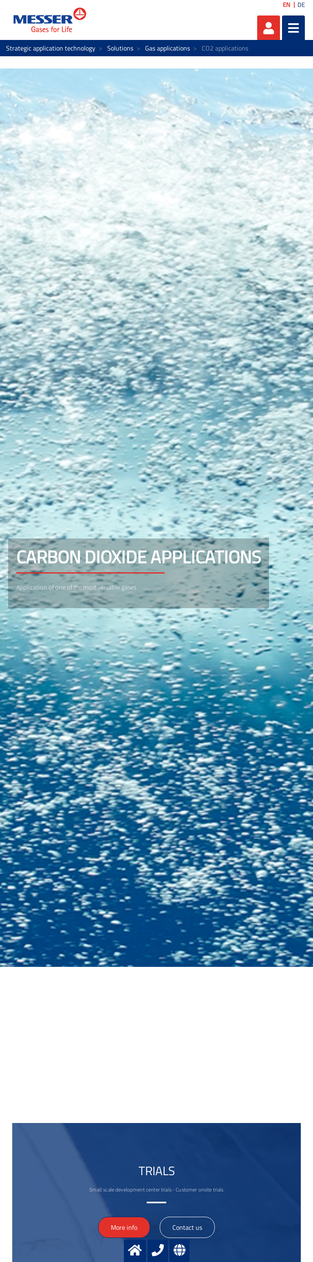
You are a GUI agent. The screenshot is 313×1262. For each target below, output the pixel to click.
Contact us (187, 1227)
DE (301, 4)
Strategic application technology (50, 48)
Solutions (120, 48)
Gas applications (167, 48)
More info (124, 1227)
